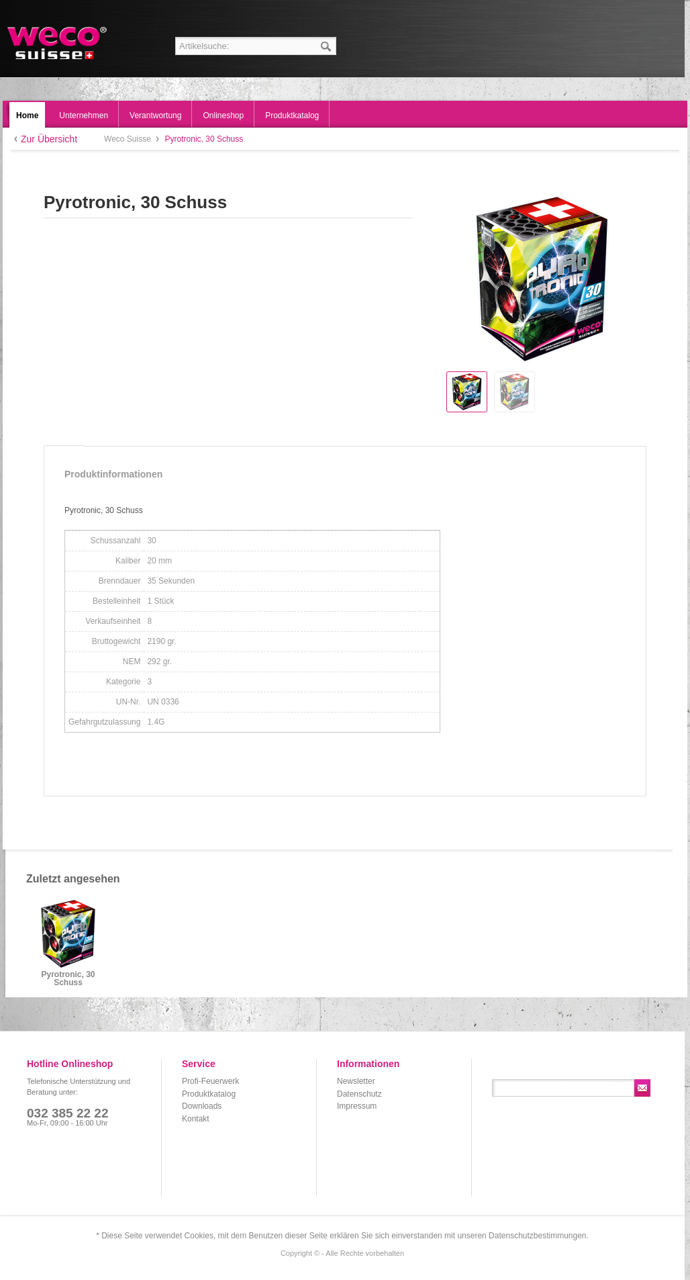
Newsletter (356, 1081)
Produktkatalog (209, 1094)
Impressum (357, 1106)
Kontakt (195, 1119)
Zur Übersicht (49, 139)
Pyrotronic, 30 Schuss (68, 978)
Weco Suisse (58, 43)
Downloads (201, 1106)
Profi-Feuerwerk (210, 1081)
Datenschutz (359, 1094)
